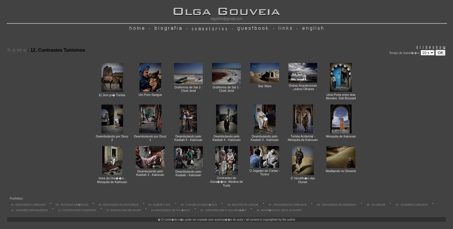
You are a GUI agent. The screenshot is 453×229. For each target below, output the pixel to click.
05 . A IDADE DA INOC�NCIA (199, 204)
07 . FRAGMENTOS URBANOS (287, 204)
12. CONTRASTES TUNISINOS (77, 210)
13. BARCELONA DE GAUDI (123, 210)
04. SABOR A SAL (159, 204)
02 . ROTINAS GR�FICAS (72, 204)
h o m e (17, 50)
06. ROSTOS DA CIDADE (243, 204)
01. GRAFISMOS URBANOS (28, 204)
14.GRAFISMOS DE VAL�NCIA (170, 210)
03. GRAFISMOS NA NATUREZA (118, 204)
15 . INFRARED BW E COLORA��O (223, 210)
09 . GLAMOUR (375, 204)
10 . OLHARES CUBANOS (412, 204)
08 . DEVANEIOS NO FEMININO (337, 204)
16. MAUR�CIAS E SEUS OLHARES (279, 210)
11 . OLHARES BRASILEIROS (29, 210)
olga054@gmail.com (226, 19)
